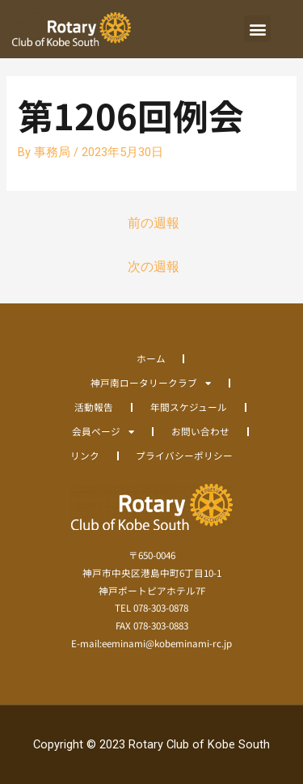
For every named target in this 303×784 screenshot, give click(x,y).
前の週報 (153, 223)
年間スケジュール (188, 406)
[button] (257, 28)
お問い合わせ (200, 431)
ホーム (151, 358)
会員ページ (103, 431)
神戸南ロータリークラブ (150, 383)
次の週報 (153, 267)
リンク (84, 455)
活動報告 (93, 406)
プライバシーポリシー (184, 455)
